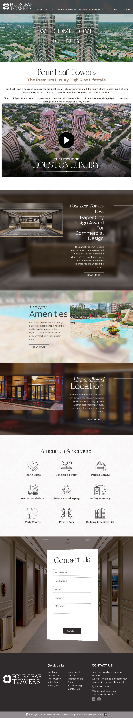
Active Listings (75, 685)
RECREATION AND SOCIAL (89, 9)
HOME (39, 9)
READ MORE (93, 286)
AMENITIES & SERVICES (66, 9)
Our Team (53, 672)
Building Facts (55, 685)
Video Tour (53, 682)
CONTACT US (124, 9)
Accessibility (69, 715)
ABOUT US (48, 9)
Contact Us (74, 689)
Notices (92, 715)
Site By (102, 715)
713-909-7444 (102, 686)
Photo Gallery (54, 679)
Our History (53, 675)
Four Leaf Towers (55, 715)
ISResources (82, 715)
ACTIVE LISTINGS (109, 9)
